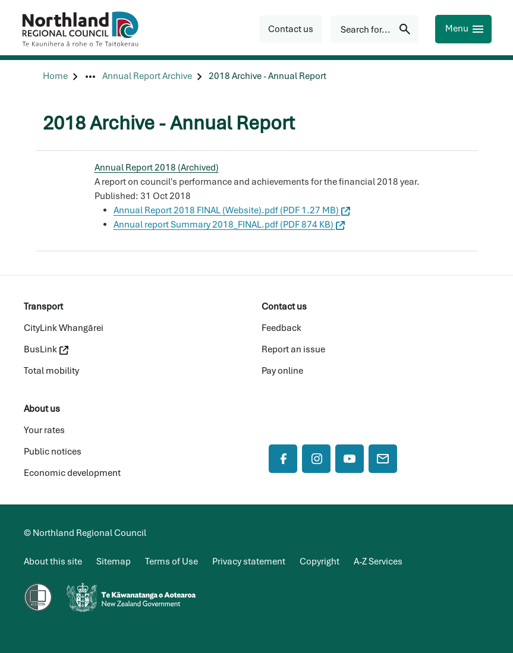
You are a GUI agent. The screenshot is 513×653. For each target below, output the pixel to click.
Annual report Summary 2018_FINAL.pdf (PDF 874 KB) (229, 225)
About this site (53, 561)
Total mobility (51, 371)
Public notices (52, 452)
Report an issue (293, 349)
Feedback (281, 328)
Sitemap (113, 561)
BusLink (46, 349)
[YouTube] (349, 458)
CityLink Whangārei (63, 328)
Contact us (284, 307)
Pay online (282, 371)
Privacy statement (248, 561)
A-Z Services (378, 561)
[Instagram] (316, 458)
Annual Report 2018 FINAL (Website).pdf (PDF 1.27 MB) (232, 210)
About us (42, 409)
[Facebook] (283, 458)
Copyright (319, 561)
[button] (291, 29)
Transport (43, 307)
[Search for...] (374, 29)
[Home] (55, 76)
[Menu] (463, 29)
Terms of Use (171, 561)
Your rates (44, 430)
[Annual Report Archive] (147, 76)
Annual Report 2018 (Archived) (157, 167)
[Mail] (383, 458)
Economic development (72, 473)
